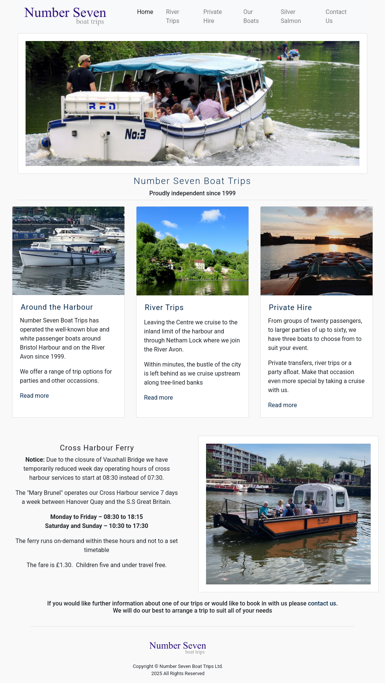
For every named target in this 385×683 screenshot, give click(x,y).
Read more (34, 395)
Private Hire (212, 16)
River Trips (172, 16)
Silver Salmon (291, 16)
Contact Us (336, 16)
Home (146, 11)
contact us (322, 603)
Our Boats (251, 16)
